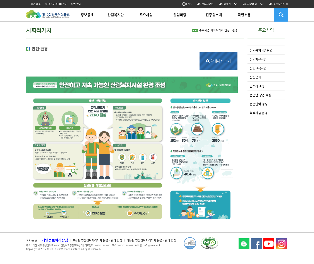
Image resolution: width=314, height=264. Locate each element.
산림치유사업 (258, 59)
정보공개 (87, 14)
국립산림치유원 (205, 4)
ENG (186, 4)
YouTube (268, 243)
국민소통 (244, 14)
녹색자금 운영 (259, 113)
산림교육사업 (258, 68)
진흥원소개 (214, 14)
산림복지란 (116, 14)
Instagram (281, 243)
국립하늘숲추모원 (278, 4)
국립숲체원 (225, 4)
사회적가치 (217, 30)
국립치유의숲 (249, 4)
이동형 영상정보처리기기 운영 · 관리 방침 (151, 240)
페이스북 (256, 243)
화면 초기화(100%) (56, 4)
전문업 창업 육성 (260, 95)
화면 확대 (76, 4)
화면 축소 (36, 4)
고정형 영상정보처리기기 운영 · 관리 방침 (97, 240)
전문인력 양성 (259, 104)
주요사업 (146, 14)
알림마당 (179, 14)
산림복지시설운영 (261, 50)
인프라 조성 (257, 86)
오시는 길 (32, 240)
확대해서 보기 (218, 60)
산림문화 (255, 77)
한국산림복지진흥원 (48, 16)
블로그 (244, 243)
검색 (281, 15)
